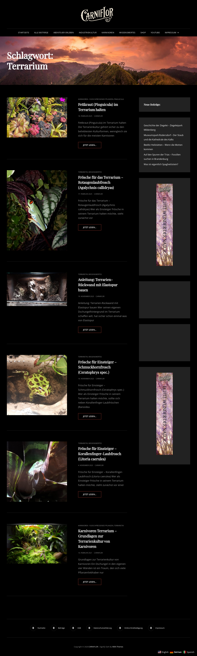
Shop (143, 32)
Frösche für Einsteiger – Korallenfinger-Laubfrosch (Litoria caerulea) (99, 453)
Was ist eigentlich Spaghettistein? (161, 164)
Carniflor (98, 116)
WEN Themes (117, 646)
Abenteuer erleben (63, 32)
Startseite (23, 32)
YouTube (155, 32)
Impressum (170, 32)
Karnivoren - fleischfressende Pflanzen (95, 99)
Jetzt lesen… (92, 145)
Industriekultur (88, 32)
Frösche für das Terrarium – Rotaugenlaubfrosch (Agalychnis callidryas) (100, 182)
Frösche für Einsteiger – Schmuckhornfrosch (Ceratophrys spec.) (97, 367)
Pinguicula (119, 99)
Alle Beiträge (41, 32)
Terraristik (83, 172)
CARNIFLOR (93, 646)
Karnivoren (108, 32)
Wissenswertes (127, 32)
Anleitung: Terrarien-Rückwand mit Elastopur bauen (97, 284)
